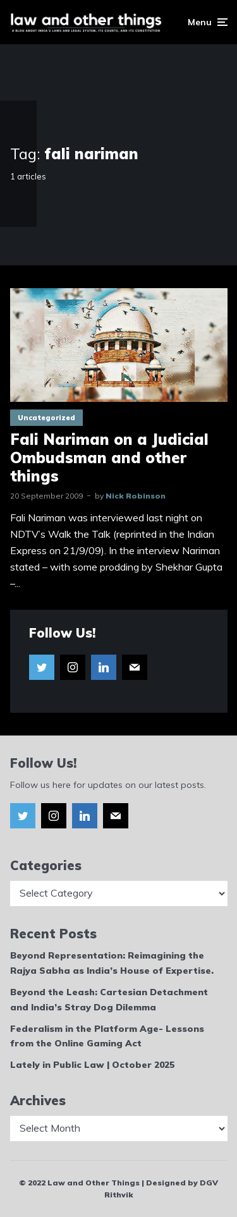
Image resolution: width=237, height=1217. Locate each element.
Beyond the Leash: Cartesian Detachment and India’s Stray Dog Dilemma (109, 999)
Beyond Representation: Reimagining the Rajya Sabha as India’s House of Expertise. (112, 963)
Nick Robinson (136, 495)
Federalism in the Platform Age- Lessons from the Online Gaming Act (107, 1036)
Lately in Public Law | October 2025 (92, 1064)
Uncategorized (46, 417)
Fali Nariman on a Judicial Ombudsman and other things (109, 457)
